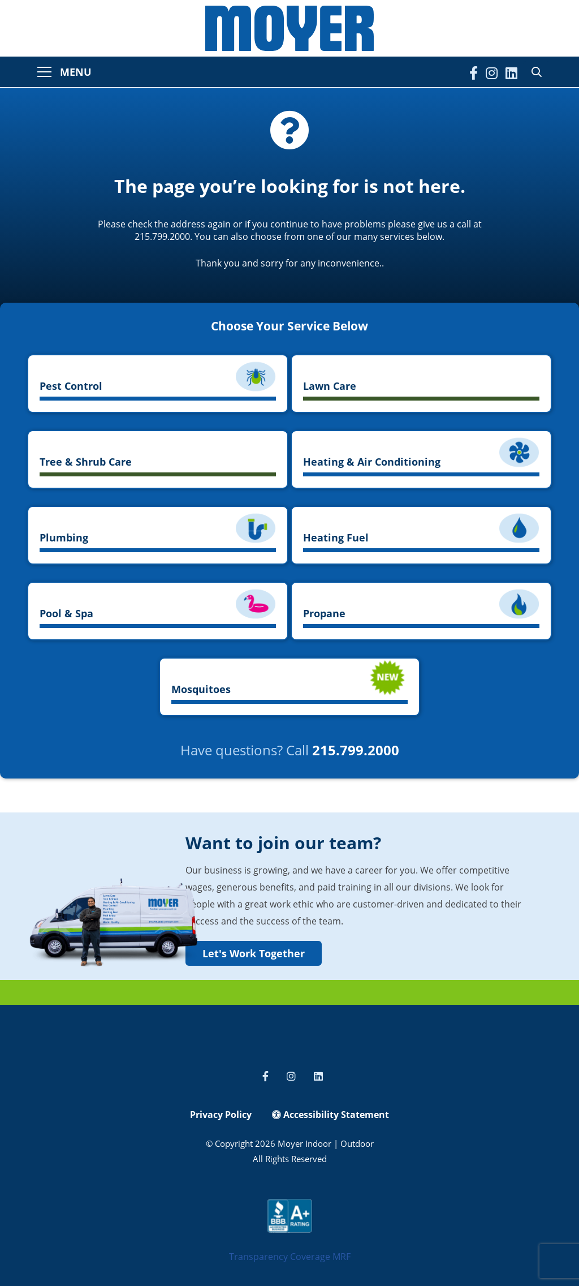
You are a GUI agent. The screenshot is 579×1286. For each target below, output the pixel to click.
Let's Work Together (253, 953)
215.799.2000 (355, 750)
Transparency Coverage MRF (290, 1256)
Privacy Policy (221, 1114)
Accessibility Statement (330, 1114)
